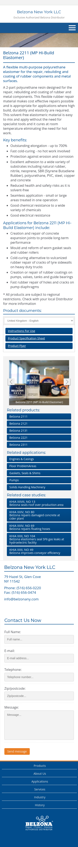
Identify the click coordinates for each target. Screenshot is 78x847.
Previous (11, 382)
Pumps (14, 480)
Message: (11, 707)
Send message (17, 751)
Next (67, 382)
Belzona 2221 (18, 438)
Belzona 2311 (18, 445)
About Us (39, 774)
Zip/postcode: (15, 688)
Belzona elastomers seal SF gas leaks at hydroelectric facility (38, 539)
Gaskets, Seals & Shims (24, 473)
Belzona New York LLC (39, 14)
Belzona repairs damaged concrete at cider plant (38, 515)
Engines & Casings (21, 459)
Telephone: (13, 670)
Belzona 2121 (18, 423)
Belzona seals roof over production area (38, 503)
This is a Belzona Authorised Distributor (39, 823)
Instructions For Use (21, 331)
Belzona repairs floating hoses (38, 527)
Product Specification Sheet (26, 338)
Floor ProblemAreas (22, 466)
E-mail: (9, 651)
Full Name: (12, 632)
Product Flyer (17, 346)
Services (39, 789)
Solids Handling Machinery (27, 487)
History (40, 805)
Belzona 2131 (18, 431)
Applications (39, 781)
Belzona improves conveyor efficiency (38, 551)
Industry (39, 797)
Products (40, 766)
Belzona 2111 (18, 416)
